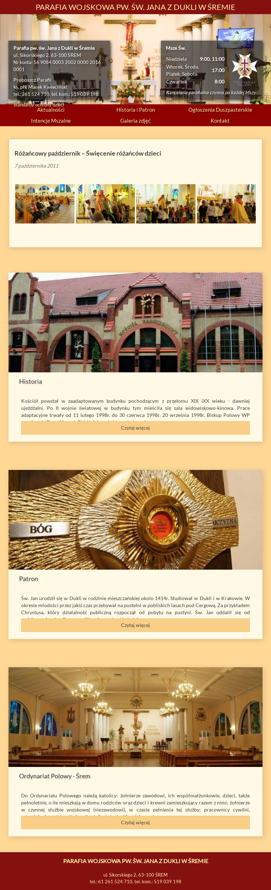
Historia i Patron (135, 109)
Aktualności (51, 109)
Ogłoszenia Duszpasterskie (220, 109)
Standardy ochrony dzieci (38, 104)
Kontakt (220, 120)
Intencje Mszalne (51, 120)
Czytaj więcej (135, 428)
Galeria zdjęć (135, 120)
